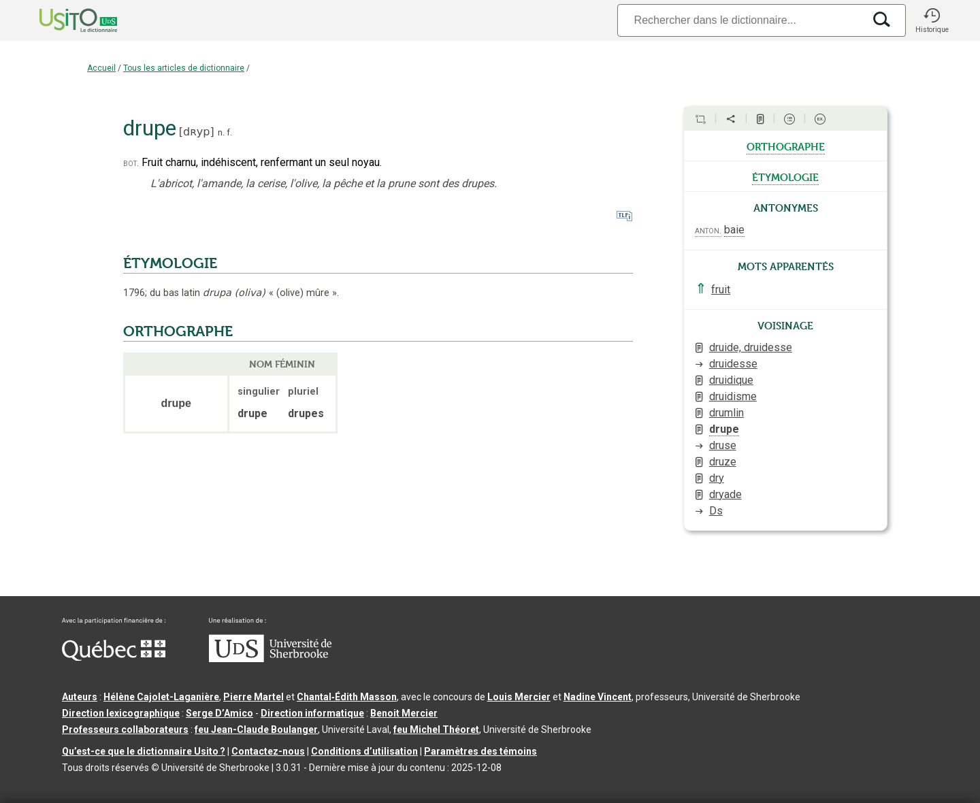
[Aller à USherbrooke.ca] (270, 658)
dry (716, 478)
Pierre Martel (253, 696)
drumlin (726, 412)
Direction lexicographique (121, 713)
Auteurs (79, 696)
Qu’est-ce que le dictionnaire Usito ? (143, 751)
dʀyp (196, 131)
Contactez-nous (268, 751)
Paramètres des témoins (480, 751)
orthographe (786, 145)
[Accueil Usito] (63, 20)
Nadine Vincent (598, 696)
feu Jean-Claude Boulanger (256, 729)
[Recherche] (740, 20)
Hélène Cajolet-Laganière (161, 696)
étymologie (785, 176)
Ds (716, 510)
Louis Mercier (519, 696)
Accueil (101, 68)
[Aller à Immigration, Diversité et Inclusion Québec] (113, 657)
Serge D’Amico (219, 713)
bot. (131, 163)
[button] (931, 20)
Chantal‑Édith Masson (347, 696)
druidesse (733, 363)
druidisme (733, 396)
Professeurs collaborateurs (125, 729)
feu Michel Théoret (436, 729)
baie (734, 229)
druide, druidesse (750, 347)
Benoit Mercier (404, 713)
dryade (725, 494)
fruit (720, 289)
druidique (731, 380)
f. (229, 132)
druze (722, 461)
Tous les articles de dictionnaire (183, 68)
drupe (724, 429)
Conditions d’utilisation (364, 751)
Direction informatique (312, 713)
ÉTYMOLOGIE (170, 263)
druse (722, 445)
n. (221, 132)
